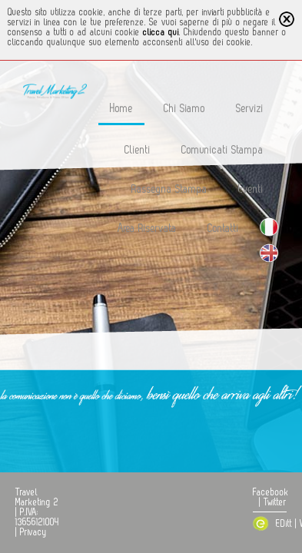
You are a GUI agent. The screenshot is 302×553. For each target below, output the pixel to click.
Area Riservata (147, 228)
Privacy (33, 532)
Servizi (250, 108)
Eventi (251, 189)
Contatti (223, 228)
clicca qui (161, 32)
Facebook (271, 492)
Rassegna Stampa (169, 189)
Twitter (275, 502)
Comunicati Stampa (222, 150)
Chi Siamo (184, 108)
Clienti (137, 150)
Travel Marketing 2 (36, 497)
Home (121, 108)
